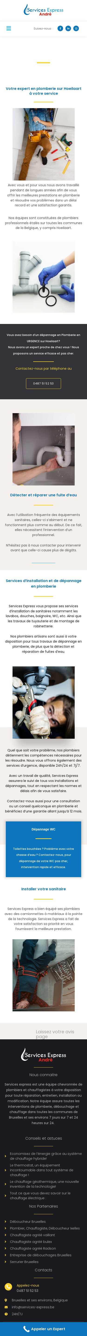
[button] (9, 28)
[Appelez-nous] (8, 1286)
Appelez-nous (28, 1285)
